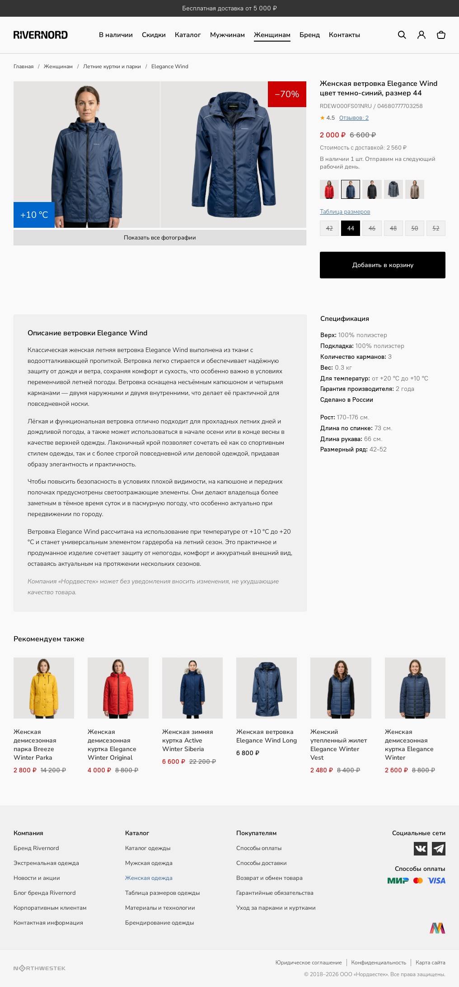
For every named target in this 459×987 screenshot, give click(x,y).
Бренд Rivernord (36, 848)
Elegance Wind (169, 66)
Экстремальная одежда (46, 863)
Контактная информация (48, 923)
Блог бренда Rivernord (45, 893)
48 (393, 228)
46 (372, 228)
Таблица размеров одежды (162, 893)
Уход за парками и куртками (276, 908)
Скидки (154, 34)
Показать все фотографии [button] (160, 238)
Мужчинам (227, 34)
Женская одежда (149, 878)
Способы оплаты (258, 848)
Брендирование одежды (159, 923)
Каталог (188, 34)
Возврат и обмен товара (269, 878)
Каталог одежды (147, 848)
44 (350, 228)
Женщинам (272, 34)
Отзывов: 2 (354, 117)
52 (435, 228)
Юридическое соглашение (309, 962)
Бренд (310, 34)
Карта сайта (430, 962)
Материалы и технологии (160, 908)
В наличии (116, 34)
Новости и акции (37, 878)
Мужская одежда (149, 863)
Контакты (344, 34)
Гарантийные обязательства (275, 893)
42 (329, 228)
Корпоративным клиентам (50, 908)
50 (414, 228)
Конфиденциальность (379, 962)
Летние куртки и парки (112, 66)
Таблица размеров (345, 212)
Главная (23, 66)
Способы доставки (261, 863)
